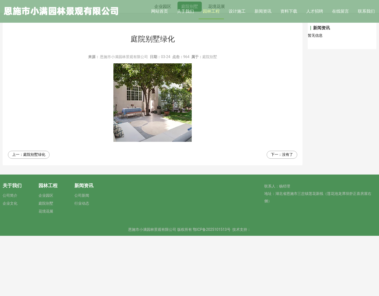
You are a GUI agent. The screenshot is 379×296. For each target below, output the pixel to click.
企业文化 (10, 263)
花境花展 (216, 66)
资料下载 (288, 11)
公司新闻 (81, 255)
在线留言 (340, 11)
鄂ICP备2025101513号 (211, 290)
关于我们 (185, 11)
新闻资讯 (263, 11)
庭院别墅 (189, 66)
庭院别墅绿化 (34, 215)
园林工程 (211, 11)
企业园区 (162, 66)
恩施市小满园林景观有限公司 (124, 117)
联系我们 (366, 11)
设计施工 (237, 11)
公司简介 (10, 255)
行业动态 (81, 263)
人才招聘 (314, 11)
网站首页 (159, 11)
